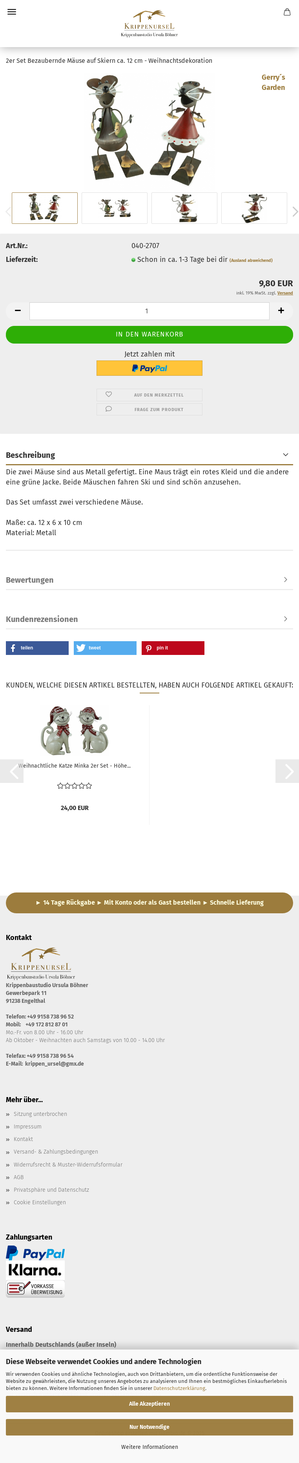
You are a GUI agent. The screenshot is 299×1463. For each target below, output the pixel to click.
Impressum (28, 1126)
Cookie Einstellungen (40, 1202)
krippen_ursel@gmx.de (54, 1064)
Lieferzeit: (22, 259)
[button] (17, 311)
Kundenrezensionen (42, 619)
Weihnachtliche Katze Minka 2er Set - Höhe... (74, 766)
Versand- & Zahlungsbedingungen (56, 1151)
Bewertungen (30, 580)
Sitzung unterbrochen (40, 1114)
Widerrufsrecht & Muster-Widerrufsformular (68, 1164)
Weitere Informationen (149, 1447)
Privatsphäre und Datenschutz (51, 1190)
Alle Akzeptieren (149, 1404)
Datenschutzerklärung (179, 1388)
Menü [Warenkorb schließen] (11, 11)
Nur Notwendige (149, 1427)
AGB (19, 1177)
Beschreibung (30, 455)
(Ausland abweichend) (251, 260)
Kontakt (23, 1139)
